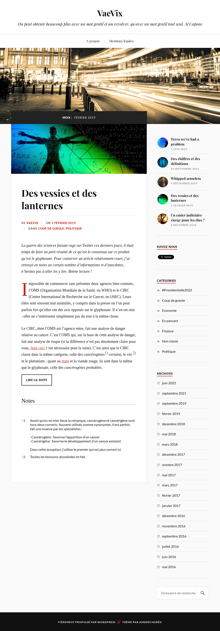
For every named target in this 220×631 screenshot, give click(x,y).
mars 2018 (170, 444)
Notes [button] (28, 401)
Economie (169, 310)
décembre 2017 (173, 454)
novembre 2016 (173, 526)
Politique (74, 228)
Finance (168, 331)
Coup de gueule (51, 228)
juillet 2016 (170, 546)
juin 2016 (169, 557)
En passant (170, 321)
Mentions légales (121, 41)
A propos (93, 41)
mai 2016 (169, 567)
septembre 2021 (174, 393)
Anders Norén (150, 622)
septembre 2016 (174, 536)
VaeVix (110, 13)
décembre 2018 (173, 424)
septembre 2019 (174, 403)
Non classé (170, 341)
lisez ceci (38, 348)
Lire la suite (36, 380)
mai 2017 (169, 475)
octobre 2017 (172, 465)
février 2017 (171, 495)
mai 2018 (169, 434)
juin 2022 (169, 383)
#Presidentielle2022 (177, 290)
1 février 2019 (64, 223)
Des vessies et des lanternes (59, 198)
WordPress (106, 622)
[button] (106, 354)
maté (65, 361)
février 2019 (171, 414)
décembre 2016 (173, 516)
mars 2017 (170, 485)
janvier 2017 (171, 506)
